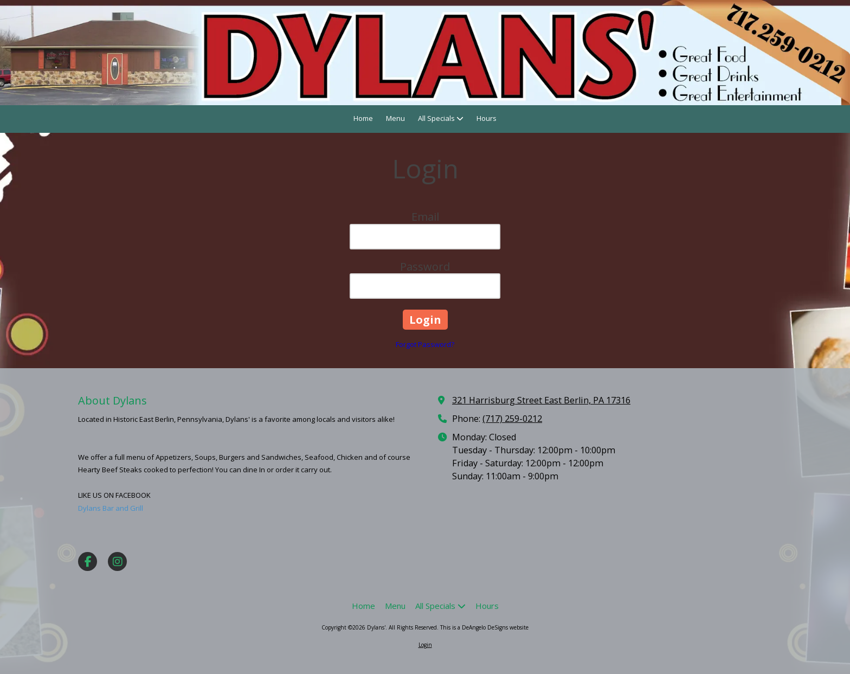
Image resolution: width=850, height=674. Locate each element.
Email (425, 216)
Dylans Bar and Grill (110, 508)
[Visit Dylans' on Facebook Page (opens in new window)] (87, 561)
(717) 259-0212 (512, 419)
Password (425, 266)
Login (425, 645)
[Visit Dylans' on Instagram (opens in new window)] (117, 561)
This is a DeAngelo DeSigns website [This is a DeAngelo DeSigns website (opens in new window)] (484, 627)
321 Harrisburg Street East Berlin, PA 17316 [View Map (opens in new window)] (541, 400)
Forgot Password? (425, 344)
